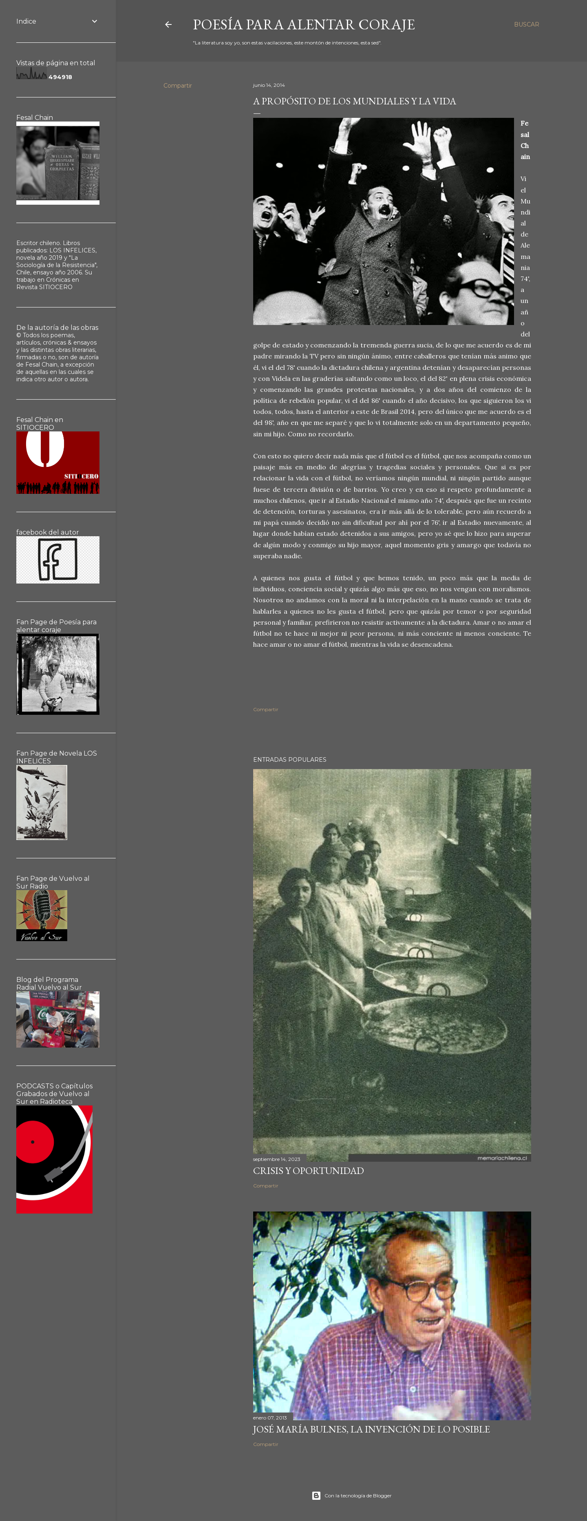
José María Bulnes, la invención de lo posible (371, 1429)
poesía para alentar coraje (304, 24)
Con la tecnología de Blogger (351, 1496)
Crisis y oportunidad (308, 1170)
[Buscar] (526, 24)
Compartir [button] (177, 85)
